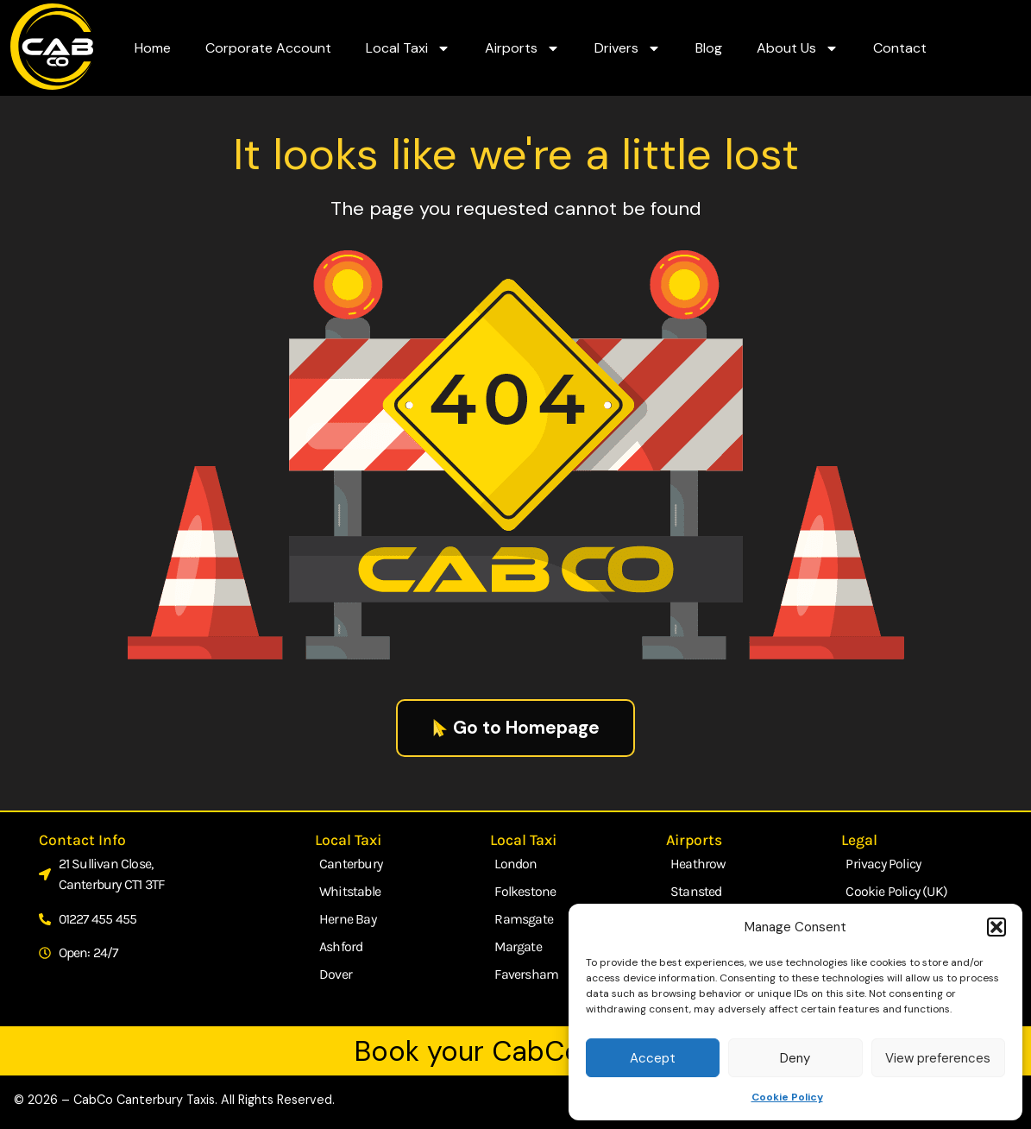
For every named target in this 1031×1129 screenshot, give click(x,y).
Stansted (696, 891)
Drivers (627, 48)
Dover (335, 974)
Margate (518, 946)
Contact (900, 48)
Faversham (526, 974)
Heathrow (698, 863)
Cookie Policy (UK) (896, 891)
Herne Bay (347, 919)
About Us (798, 48)
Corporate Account (268, 48)
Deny (795, 1058)
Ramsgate (523, 919)
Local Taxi (408, 48)
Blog (708, 48)
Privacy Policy (883, 863)
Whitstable (349, 891)
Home (153, 48)
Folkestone (525, 891)
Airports (522, 48)
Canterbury (350, 863)
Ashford (340, 946)
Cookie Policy (787, 1097)
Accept (653, 1058)
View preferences (937, 1058)
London (515, 863)
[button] (996, 927)
